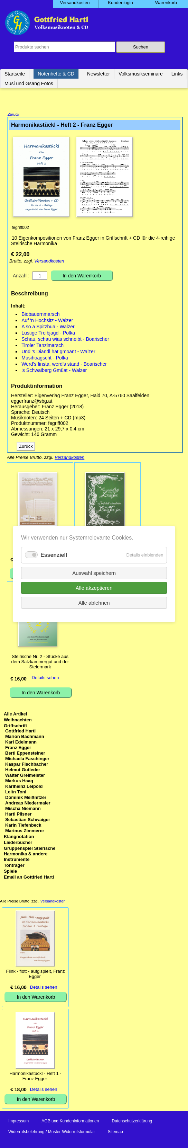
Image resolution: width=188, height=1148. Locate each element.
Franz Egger (18, 748)
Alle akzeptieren (94, 588)
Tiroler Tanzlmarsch (42, 346)
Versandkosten (49, 261)
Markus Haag (19, 781)
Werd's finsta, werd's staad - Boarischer (64, 364)
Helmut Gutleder (22, 770)
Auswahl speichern (94, 573)
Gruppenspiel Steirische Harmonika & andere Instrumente (30, 854)
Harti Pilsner (18, 814)
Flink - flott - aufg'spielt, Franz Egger (35, 974)
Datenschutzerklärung (132, 1121)
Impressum (18, 1121)
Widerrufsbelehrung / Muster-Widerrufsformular (51, 1132)
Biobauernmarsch (40, 315)
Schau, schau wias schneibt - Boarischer (65, 339)
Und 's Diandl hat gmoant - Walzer (58, 352)
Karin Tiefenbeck (23, 825)
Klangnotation (19, 837)
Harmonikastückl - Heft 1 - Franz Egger (35, 1076)
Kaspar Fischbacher (26, 764)
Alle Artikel (15, 714)
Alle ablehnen (94, 603)
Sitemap (115, 1132)
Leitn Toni (15, 792)
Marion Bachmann (24, 737)
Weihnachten (18, 720)
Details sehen (45, 678)
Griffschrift (15, 726)
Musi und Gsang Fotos (28, 83)
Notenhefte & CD (56, 74)
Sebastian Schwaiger (27, 820)
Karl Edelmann (21, 742)
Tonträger (14, 866)
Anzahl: (21, 276)
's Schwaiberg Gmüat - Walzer (54, 371)
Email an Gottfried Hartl (29, 877)
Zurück (13, 115)
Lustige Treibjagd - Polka (48, 333)
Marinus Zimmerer (24, 831)
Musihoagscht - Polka (44, 358)
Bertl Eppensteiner (25, 753)
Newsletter (98, 74)
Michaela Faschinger (27, 759)
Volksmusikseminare (141, 74)
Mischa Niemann (23, 809)
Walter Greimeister (25, 775)
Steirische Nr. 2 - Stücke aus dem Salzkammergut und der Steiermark (40, 662)
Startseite (14, 74)
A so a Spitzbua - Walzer (48, 327)
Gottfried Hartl (20, 731)
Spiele (10, 871)
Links (177, 74)
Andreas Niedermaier (27, 803)
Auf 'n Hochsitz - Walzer (47, 321)
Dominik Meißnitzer (25, 798)
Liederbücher (18, 843)
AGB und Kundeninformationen (70, 1121)
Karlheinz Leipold (24, 787)
